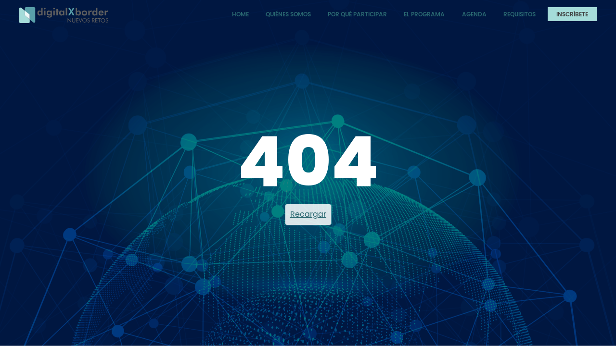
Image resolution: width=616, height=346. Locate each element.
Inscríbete (572, 14)
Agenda (474, 14)
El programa (424, 14)
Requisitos (519, 14)
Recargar (308, 214)
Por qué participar (357, 14)
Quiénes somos (288, 14)
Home (240, 14)
